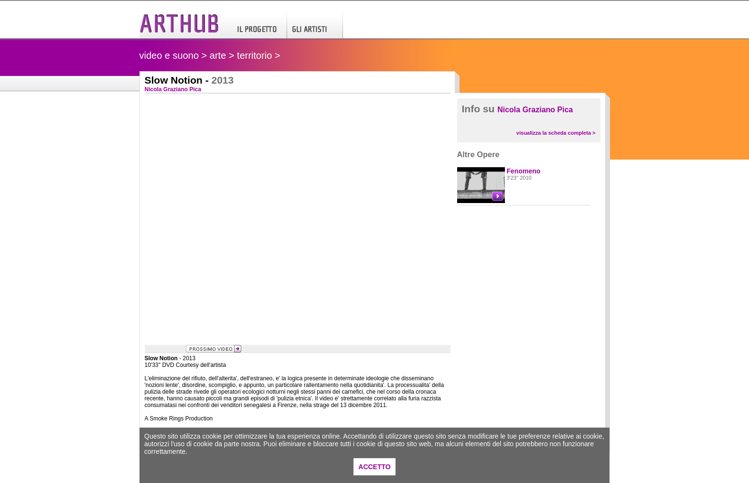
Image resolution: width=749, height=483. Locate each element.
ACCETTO (374, 467)
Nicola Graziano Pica (535, 110)
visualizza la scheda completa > (555, 133)
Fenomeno (524, 171)
